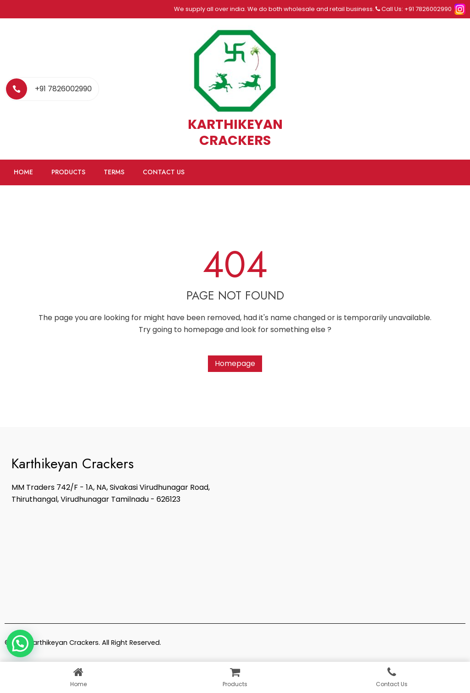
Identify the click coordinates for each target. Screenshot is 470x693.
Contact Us (164, 172)
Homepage (235, 363)
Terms (114, 172)
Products (68, 172)
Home (23, 172)
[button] (20, 643)
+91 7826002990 (63, 88)
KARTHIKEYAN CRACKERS (235, 132)
